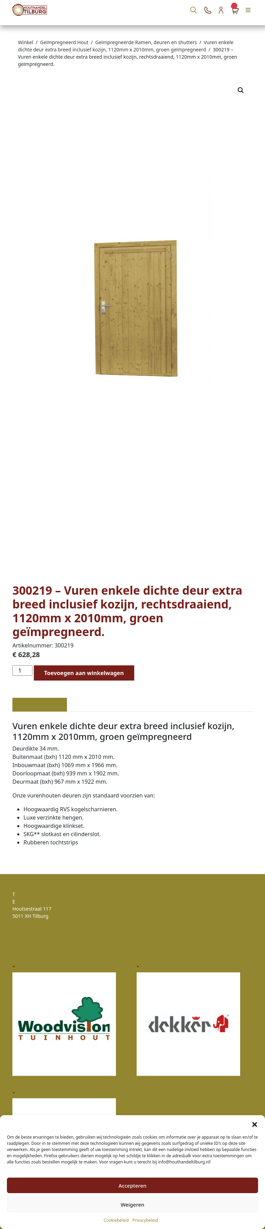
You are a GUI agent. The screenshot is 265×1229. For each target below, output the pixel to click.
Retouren (147, 901)
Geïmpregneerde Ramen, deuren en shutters (146, 42)
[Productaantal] (22, 670)
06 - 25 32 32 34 (34, 894)
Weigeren (132, 1204)
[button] (254, 1123)
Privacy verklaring (32, 938)
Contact (145, 916)
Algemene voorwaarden (39, 931)
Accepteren (133, 1185)
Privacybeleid (145, 1220)
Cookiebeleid (116, 1220)
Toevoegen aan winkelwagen (84, 673)
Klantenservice (153, 894)
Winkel (25, 42)
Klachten (146, 908)
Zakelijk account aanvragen (43, 946)
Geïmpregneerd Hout (64, 42)
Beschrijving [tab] (40, 704)
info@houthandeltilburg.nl (46, 901)
